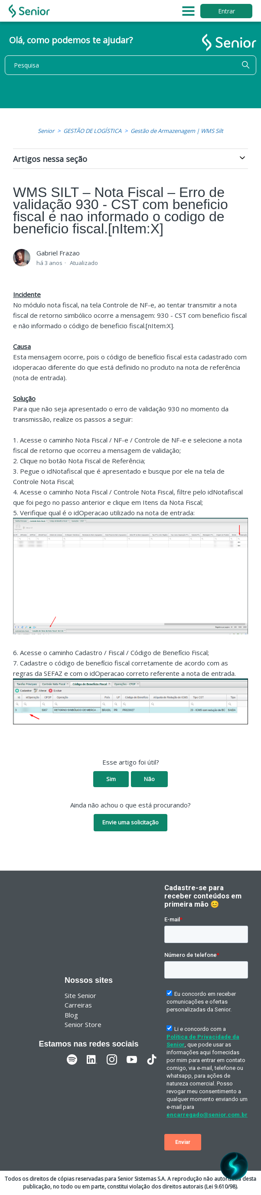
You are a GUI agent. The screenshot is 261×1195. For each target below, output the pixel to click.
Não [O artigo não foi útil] (149, 779)
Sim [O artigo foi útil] (111, 779)
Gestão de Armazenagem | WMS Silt (176, 131)
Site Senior (80, 995)
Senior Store (83, 1024)
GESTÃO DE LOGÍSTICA (92, 131)
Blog (71, 1015)
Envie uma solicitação (130, 822)
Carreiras (78, 1005)
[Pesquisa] (130, 65)
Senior (46, 131)
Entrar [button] (226, 11)
